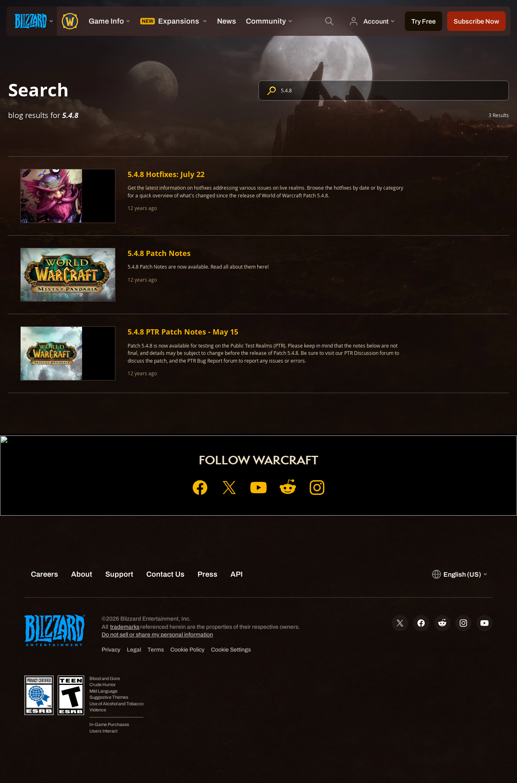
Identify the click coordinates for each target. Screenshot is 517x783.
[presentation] (32, 21)
